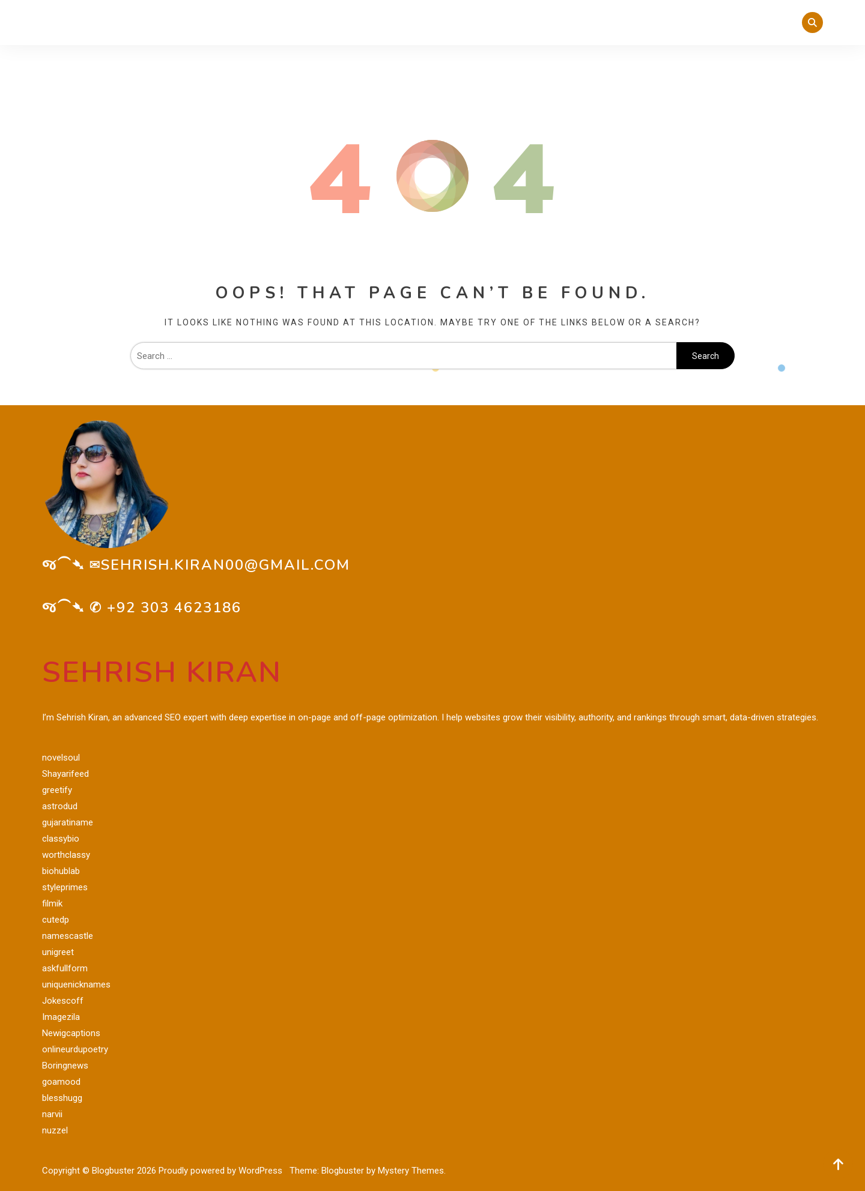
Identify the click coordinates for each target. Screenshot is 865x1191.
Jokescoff (62, 1000)
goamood (61, 1081)
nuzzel (55, 1130)
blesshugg (62, 1098)
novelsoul (61, 757)
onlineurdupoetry (75, 1049)
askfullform (65, 968)
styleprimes (65, 887)
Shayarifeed (65, 773)
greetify (57, 790)
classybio (60, 838)
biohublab (61, 871)
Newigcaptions (71, 1033)
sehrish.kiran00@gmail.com (225, 564)
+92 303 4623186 (174, 607)
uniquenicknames (76, 984)
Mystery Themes (411, 1170)
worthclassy (66, 854)
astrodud (59, 806)
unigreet (58, 952)
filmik (52, 903)
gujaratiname (67, 822)
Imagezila (61, 1017)
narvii (52, 1114)
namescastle (67, 935)
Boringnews (65, 1065)
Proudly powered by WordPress (222, 1170)
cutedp (55, 919)
